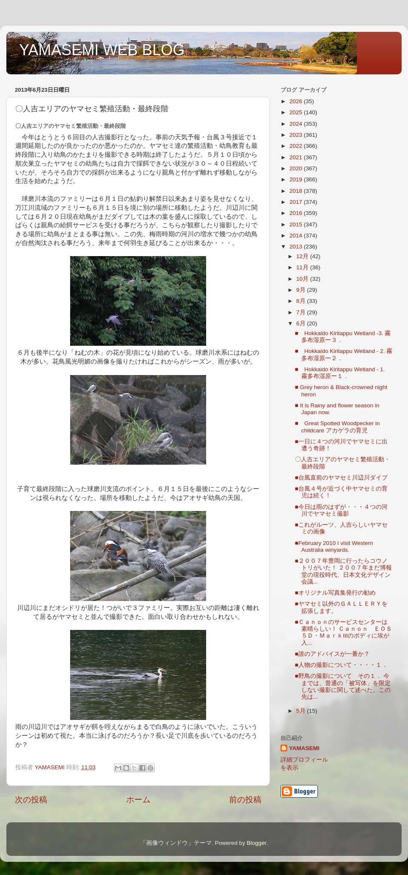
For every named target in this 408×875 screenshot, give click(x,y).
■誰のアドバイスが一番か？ (332, 654)
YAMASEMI (304, 748)
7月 (301, 312)
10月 (303, 279)
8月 (301, 301)
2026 (296, 101)
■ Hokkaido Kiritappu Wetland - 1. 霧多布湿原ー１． (343, 372)
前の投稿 (245, 799)
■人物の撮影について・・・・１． (341, 665)
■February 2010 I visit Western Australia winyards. (334, 546)
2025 (296, 112)
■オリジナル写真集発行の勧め (335, 593)
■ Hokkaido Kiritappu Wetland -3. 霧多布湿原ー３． (343, 336)
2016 (296, 213)
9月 (301, 290)
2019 (296, 179)
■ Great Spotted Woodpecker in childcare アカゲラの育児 (337, 426)
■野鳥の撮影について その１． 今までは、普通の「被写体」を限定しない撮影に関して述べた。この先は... (343, 686)
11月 (303, 267)
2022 (296, 146)
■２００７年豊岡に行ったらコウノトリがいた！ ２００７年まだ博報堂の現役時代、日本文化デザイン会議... (343, 571)
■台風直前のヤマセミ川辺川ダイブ (341, 477)
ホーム (138, 799)
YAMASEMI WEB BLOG (101, 50)
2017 (296, 202)
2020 (296, 168)
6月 (301, 323)
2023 (296, 135)
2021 (296, 157)
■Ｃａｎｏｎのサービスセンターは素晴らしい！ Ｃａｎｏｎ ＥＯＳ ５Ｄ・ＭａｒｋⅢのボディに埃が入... (343, 632)
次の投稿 (31, 799)
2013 (296, 246)
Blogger (256, 843)
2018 (296, 191)
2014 (296, 235)
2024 (296, 124)
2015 (296, 224)
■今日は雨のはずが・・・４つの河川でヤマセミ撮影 (341, 510)
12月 (303, 256)
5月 (301, 711)
